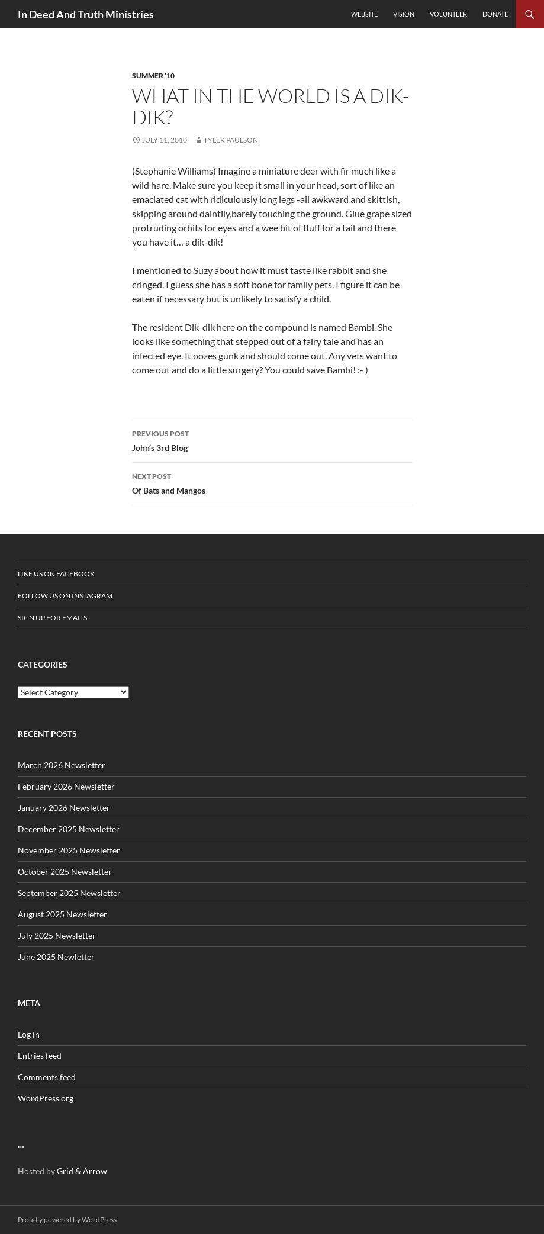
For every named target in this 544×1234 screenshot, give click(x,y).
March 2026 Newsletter (61, 765)
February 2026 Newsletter (66, 786)
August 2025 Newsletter (62, 914)
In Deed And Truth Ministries (86, 14)
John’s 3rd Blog (272, 440)
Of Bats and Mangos (272, 482)
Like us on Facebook (56, 573)
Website (364, 14)
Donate (495, 14)
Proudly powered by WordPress (67, 1219)
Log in (29, 1034)
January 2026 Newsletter (64, 808)
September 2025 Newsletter (69, 893)
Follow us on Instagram (65, 595)
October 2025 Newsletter (65, 871)
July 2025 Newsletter (57, 935)
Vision (403, 14)
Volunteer (448, 14)
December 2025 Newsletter (69, 829)
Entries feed (40, 1056)
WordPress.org (45, 1098)
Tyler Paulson (231, 140)
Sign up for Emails (52, 617)
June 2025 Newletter (56, 957)
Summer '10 (153, 75)
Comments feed (47, 1077)
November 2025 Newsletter (69, 850)
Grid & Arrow (82, 1171)
